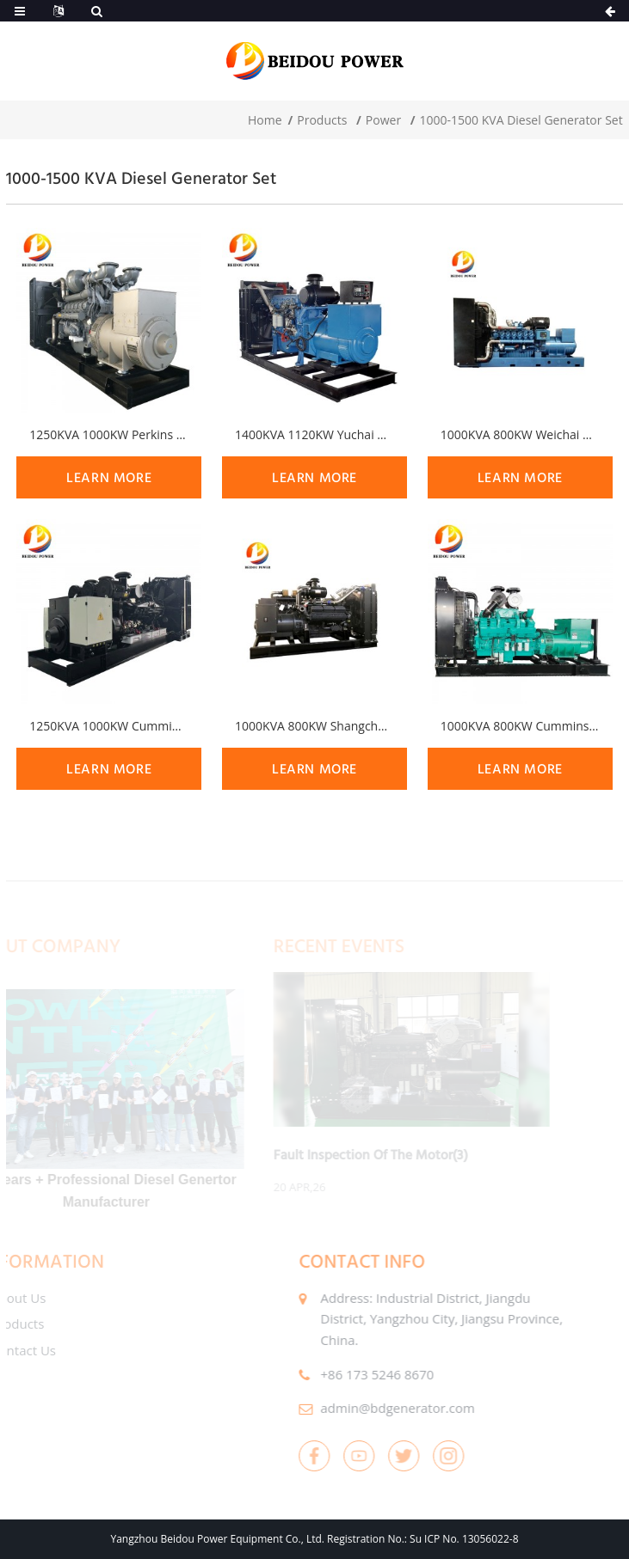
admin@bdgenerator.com (374, 1407)
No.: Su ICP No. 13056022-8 (452, 1538)
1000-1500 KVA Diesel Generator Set (521, 120)
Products (322, 120)
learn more (108, 477)
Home (265, 120)
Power (383, 120)
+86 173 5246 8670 (353, 1374)
